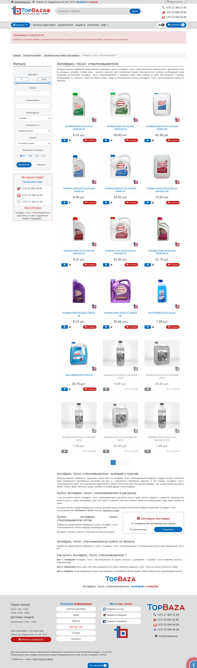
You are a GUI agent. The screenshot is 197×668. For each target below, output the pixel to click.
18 (22, 155)
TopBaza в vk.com (113, 609)
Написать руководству (30, 639)
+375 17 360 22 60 (174, 7)
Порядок (32, 138)
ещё (104, 25)
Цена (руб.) (33, 74)
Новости (76, 621)
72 (43, 155)
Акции (76, 615)
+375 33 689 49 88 (174, 17)
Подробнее (168, 529)
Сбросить (41, 165)
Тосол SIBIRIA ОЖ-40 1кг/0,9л (162, 312)
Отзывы (76, 633)
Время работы (176, 2)
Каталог (19, 25)
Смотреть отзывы (111, 510)
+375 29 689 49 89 (174, 12)
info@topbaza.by (20, 2)
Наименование (32, 100)
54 (36, 155)
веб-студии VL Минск (43, 659)
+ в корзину (90, 140)
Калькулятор (65, 25)
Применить (24, 165)
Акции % (80, 25)
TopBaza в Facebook (115, 621)
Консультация (138, 529)
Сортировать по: (33, 125)
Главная (17, 55)
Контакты (93, 25)
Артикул (32, 88)
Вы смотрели (98, 665)
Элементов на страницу (32, 150)
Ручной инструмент (32, 55)
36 (29, 155)
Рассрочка (36, 218)
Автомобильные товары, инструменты (62, 55)
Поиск (135, 11)
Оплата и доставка (44, 25)
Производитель (32, 113)
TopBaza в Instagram (115, 615)
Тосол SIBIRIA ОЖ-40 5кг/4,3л (79, 375)
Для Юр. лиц (76, 627)
